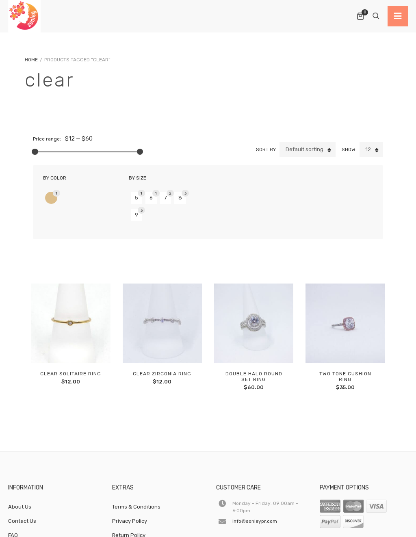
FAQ (13, 508)
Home (31, 60)
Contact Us (22, 494)
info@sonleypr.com (254, 494)
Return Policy (128, 508)
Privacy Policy (129, 494)
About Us (19, 480)
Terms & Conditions (136, 480)
